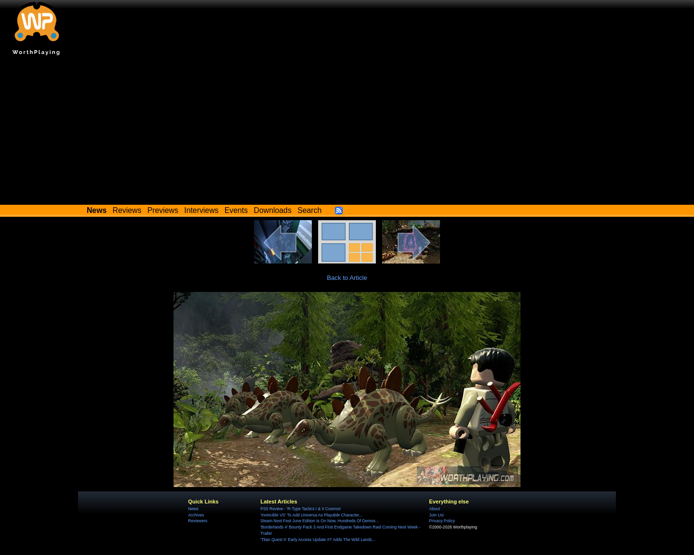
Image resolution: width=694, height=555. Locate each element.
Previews (162, 210)
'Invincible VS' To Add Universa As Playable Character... (311, 515)
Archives (196, 515)
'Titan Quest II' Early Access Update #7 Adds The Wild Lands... (317, 539)
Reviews (127, 210)
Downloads (273, 210)
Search (309, 210)
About (434, 508)
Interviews (201, 210)
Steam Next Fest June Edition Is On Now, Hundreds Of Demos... (319, 520)
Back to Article (347, 277)
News (193, 508)
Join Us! (436, 515)
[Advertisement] (347, 132)
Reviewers (197, 520)
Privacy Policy (441, 520)
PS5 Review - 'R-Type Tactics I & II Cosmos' (300, 508)
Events (236, 210)
